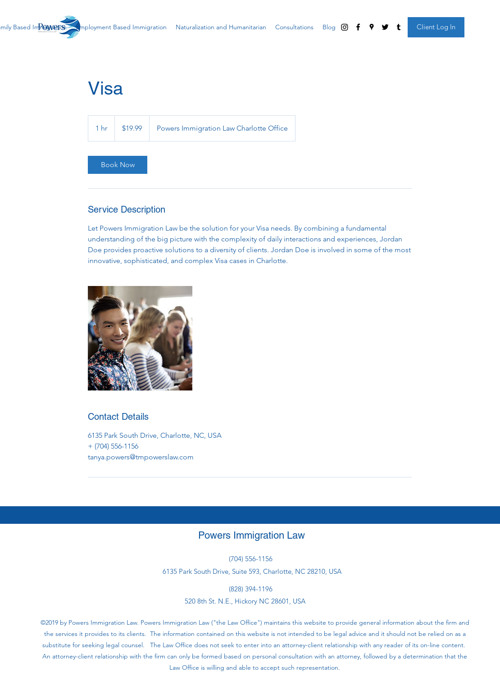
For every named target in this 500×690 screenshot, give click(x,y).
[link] (117, 165)
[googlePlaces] (371, 27)
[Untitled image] (140, 338)
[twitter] (385, 27)
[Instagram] (344, 27)
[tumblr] (398, 27)
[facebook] (358, 27)
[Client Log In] (436, 27)
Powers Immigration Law (251, 535)
